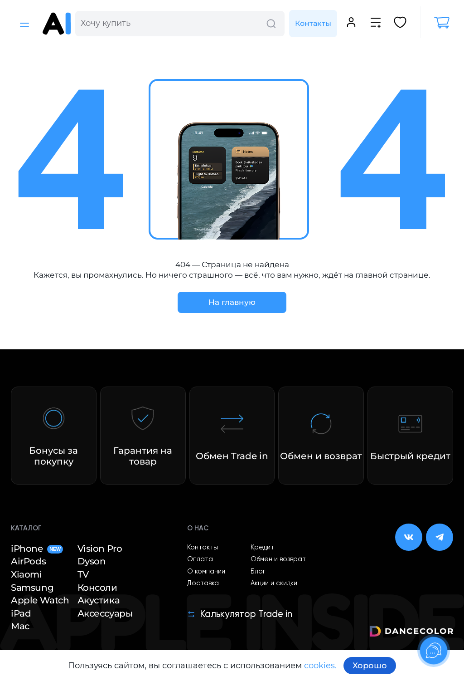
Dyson (91, 561)
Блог (258, 571)
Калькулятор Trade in (239, 614)
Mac (20, 626)
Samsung (32, 587)
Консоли (97, 587)
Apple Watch (40, 600)
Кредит (262, 547)
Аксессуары (105, 613)
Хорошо (370, 666)
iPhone (37, 548)
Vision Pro (99, 548)
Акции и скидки (274, 583)
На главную (232, 302)
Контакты (313, 23)
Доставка (203, 583)
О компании (206, 571)
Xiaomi (26, 574)
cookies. (320, 666)
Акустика (98, 600)
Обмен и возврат (278, 559)
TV (83, 574)
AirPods (28, 561)
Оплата (200, 559)
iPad (21, 613)
